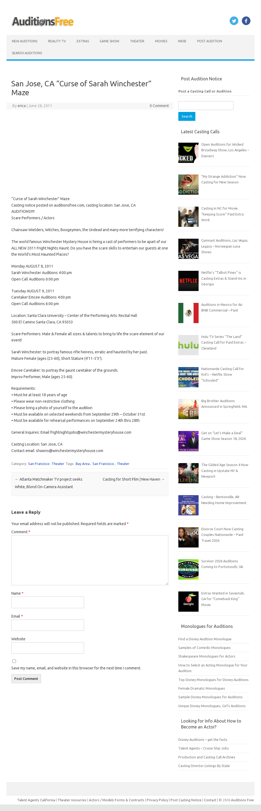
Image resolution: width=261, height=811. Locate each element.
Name (17, 593)
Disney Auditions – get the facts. (203, 739)
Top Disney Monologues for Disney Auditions (213, 680)
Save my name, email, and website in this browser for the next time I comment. (76, 668)
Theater (137, 41)
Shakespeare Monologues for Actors (206, 656)
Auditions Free (242, 800)
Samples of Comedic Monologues (204, 647)
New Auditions (24, 41)
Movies (161, 41)
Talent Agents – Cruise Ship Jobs (203, 748)
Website (18, 639)
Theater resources (72, 800)
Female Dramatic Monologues (201, 688)
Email (17, 616)
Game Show (109, 41)
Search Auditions (27, 53)
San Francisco (39, 464)
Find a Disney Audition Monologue (205, 639)
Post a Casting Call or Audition (205, 91)
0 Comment (159, 106)
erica (22, 106)
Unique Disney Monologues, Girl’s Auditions (212, 706)
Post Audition (209, 41)
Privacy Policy (158, 800)
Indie (182, 41)
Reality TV (57, 41)
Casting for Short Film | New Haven (134, 479)
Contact (210, 800)
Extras (83, 41)
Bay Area (83, 464)
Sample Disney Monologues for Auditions (210, 697)
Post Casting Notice (186, 800)
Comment (20, 532)
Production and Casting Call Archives (206, 757)
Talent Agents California (36, 800)
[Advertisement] (89, 152)
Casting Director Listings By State (204, 766)
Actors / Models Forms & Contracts (116, 800)
